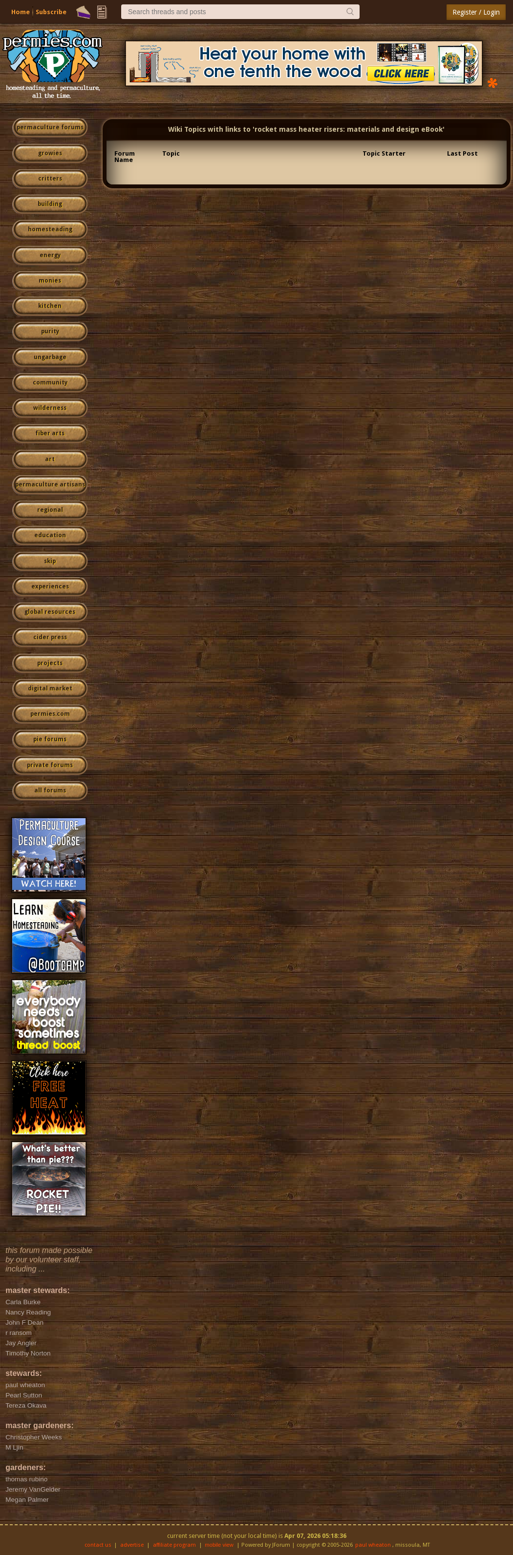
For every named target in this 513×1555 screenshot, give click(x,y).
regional (50, 509)
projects (50, 663)
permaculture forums (50, 127)
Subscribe (51, 12)
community (50, 382)
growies (50, 153)
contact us (98, 1545)
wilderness (49, 407)
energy (50, 255)
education (50, 535)
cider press (50, 637)
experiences (50, 586)
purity (50, 331)
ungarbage (50, 357)
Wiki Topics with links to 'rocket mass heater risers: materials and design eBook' (306, 129)
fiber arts (49, 433)
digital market (50, 688)
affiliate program (174, 1545)
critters (50, 178)
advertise (132, 1545)
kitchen (50, 306)
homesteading (50, 229)
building (50, 204)
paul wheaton (373, 1545)
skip (50, 561)
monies (50, 280)
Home (20, 12)
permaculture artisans (50, 484)
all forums (50, 790)
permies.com (50, 713)
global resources (49, 611)
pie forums (49, 739)
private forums (50, 765)
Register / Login (476, 12)
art (50, 459)
